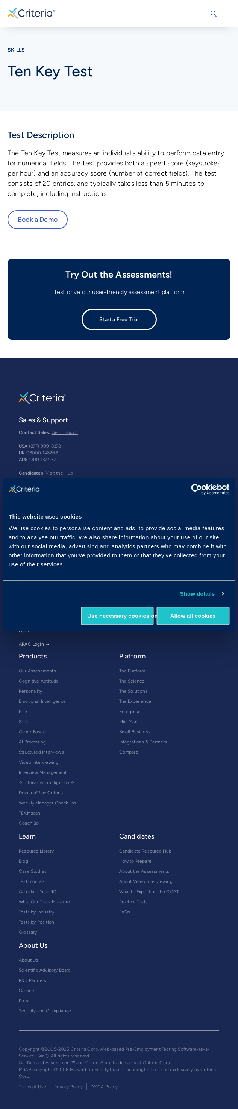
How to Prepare (135, 861)
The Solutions (133, 691)
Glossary (28, 932)
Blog (23, 861)
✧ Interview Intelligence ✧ (46, 782)
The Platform (132, 671)
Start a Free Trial (118, 319)
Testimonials (32, 881)
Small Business (135, 731)
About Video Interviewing (146, 881)
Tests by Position (36, 922)
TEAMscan (29, 813)
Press (24, 1000)
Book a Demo (38, 219)
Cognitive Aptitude (39, 681)
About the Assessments (144, 871)
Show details (197, 593)
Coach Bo (29, 823)
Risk (23, 711)
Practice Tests (133, 901)
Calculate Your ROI (38, 891)
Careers (27, 990)
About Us (28, 960)
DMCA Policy (104, 1086)
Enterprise (130, 711)
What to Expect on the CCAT (149, 891)
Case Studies (33, 871)
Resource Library (36, 851)
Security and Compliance (45, 1010)
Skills (24, 721)
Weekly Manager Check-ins (47, 803)
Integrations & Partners (143, 742)
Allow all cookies (193, 616)
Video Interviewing (38, 762)
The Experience (135, 701)
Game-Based (32, 731)
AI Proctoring (32, 742)
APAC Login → (34, 644)
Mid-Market (131, 721)
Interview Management (43, 772)
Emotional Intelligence (42, 701)
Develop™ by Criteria (41, 792)
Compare (128, 752)
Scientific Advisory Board (45, 970)
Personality (30, 691)
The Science (132, 681)
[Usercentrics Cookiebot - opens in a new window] (196, 489)
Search (213, 14)
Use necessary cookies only (120, 616)
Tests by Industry (36, 912)
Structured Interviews (41, 752)
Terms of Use (32, 1086)
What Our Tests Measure (44, 901)
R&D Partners (32, 980)
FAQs (124, 912)
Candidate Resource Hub (145, 851)
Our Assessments (37, 671)
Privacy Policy (68, 1086)
